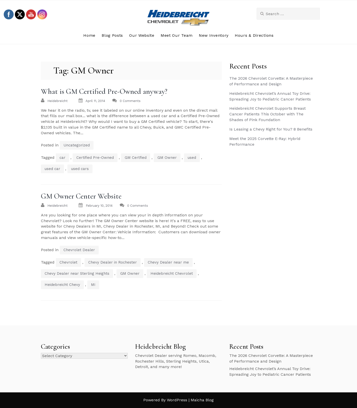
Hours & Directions (254, 35)
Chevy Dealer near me (168, 262)
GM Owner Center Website (81, 196)
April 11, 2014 (95, 101)
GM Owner (167, 157)
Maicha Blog (202, 400)
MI (93, 284)
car (62, 157)
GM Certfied (136, 157)
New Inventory (214, 35)
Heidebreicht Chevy (62, 284)
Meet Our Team (177, 35)
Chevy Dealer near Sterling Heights (77, 273)
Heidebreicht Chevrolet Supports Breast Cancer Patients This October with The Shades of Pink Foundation (267, 114)
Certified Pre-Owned (95, 157)
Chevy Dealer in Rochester (112, 262)
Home (89, 35)
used (192, 157)
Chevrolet (68, 262)
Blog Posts (112, 35)
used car (52, 169)
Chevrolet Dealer (79, 250)
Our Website (141, 35)
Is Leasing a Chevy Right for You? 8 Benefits (270, 129)
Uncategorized (76, 145)
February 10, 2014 (99, 205)
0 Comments (130, 101)
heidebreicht (57, 101)
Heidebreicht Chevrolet (171, 273)
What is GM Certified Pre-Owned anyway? (104, 91)
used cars (80, 169)
